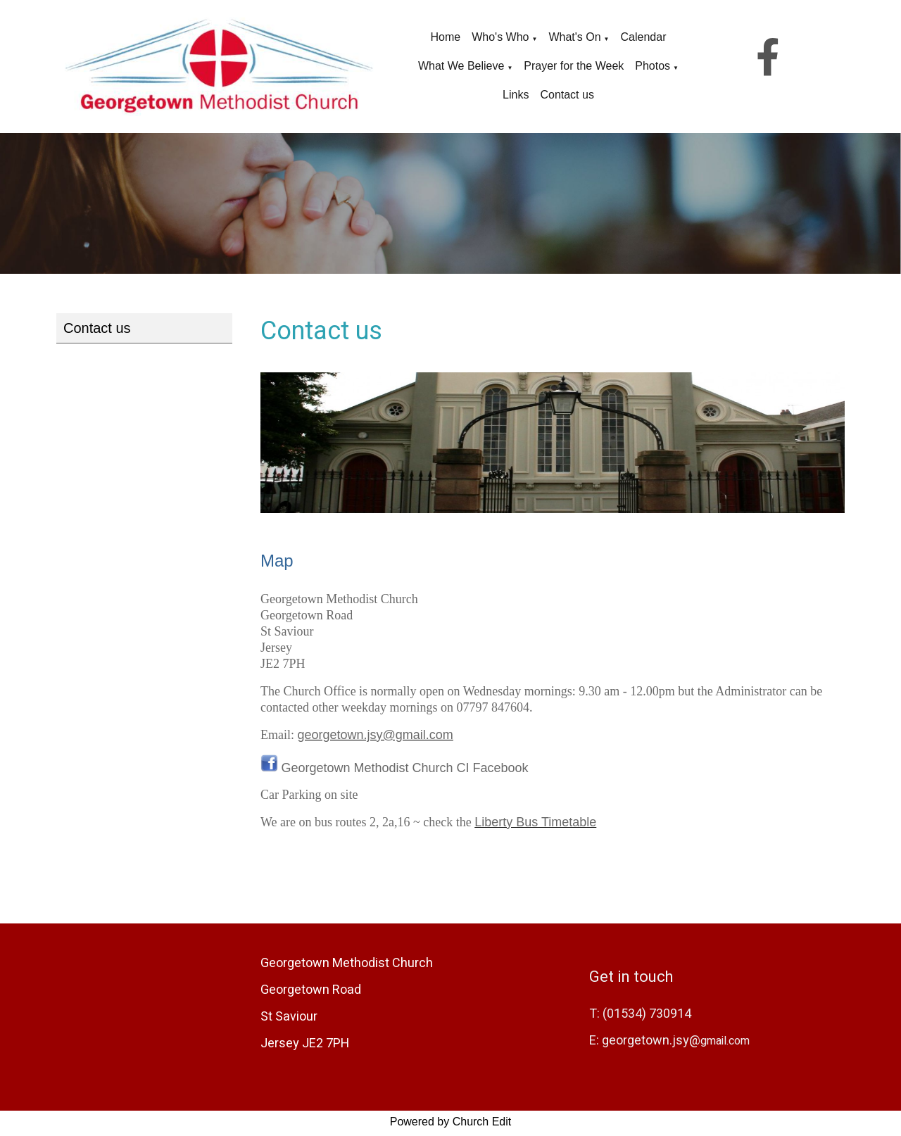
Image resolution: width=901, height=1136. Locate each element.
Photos (652, 66)
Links (516, 95)
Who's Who (500, 37)
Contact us (566, 95)
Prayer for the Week (574, 66)
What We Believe (461, 66)
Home (446, 37)
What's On (574, 37)
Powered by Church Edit (451, 1124)
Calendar (644, 37)
